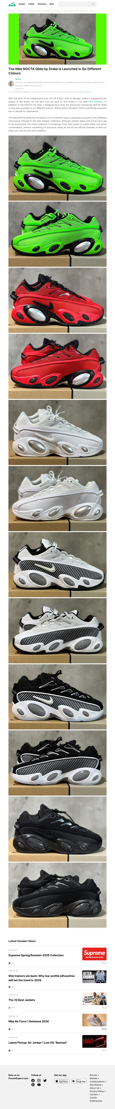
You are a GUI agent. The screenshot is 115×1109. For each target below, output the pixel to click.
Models (93, 1078)
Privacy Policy (97, 1091)
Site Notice (95, 1085)
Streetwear (42, 4)
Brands (93, 1075)
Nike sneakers (95, 101)
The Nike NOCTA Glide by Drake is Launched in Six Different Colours (62, 10)
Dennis (18, 79)
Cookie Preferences (96, 1099)
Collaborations (97, 1081)
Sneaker (22, 4)
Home (11, 10)
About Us (94, 1088)
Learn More (88, 91)
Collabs (31, 4)
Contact (94, 1094)
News (52, 4)
